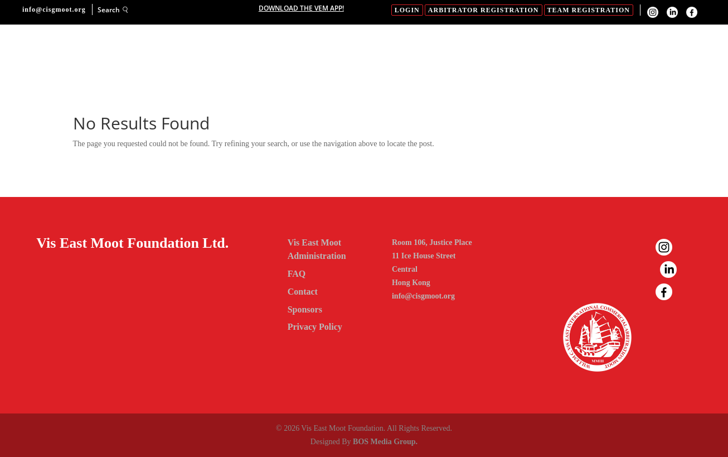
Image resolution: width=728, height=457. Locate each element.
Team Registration (588, 10)
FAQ (576, 53)
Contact (201, 86)
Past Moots (628, 53)
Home (192, 53)
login (407, 10)
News (541, 53)
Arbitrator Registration (483, 10)
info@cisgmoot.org (423, 296)
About (235, 53)
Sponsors (299, 53)
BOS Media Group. (385, 441)
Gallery (482, 53)
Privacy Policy (315, 326)
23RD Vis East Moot (386, 53)
